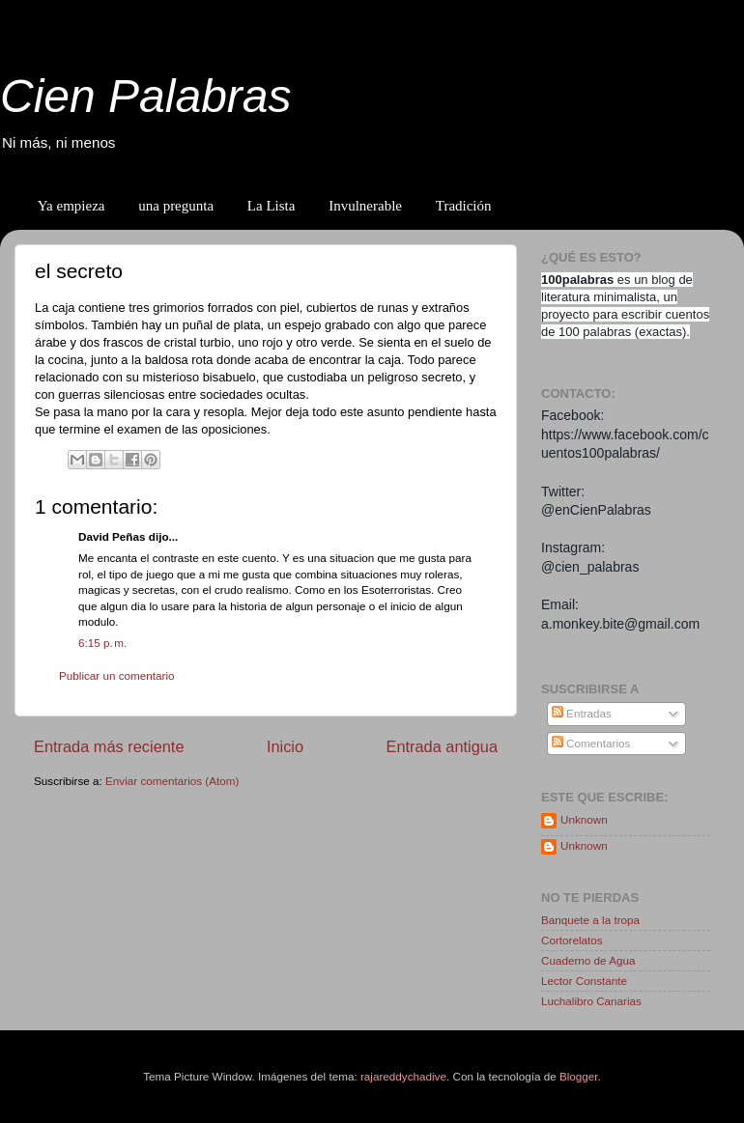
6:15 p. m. (102, 642)
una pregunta (176, 205)
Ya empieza (71, 205)
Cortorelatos (572, 940)
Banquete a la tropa (590, 919)
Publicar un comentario (117, 675)
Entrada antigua (442, 746)
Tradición (464, 205)
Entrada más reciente (109, 746)
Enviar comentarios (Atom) (172, 780)
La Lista (271, 205)
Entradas (582, 713)
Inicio (285, 746)
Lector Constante (584, 980)
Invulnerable (365, 205)
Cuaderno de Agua (588, 960)
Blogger (578, 1076)
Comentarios (591, 743)
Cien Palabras (146, 96)
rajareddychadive (403, 1076)
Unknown (584, 819)
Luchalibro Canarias (591, 1001)
